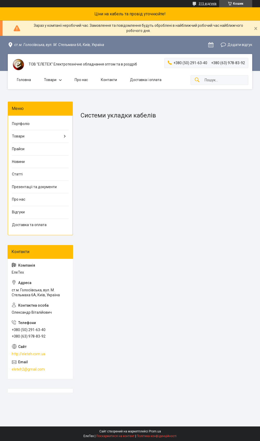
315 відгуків (208, 3)
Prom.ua (155, 431)
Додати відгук (240, 45)
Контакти (109, 80)
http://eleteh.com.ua (28, 354)
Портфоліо (21, 124)
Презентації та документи (34, 187)
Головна (24, 80)
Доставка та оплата (29, 225)
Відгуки (18, 212)
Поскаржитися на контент (115, 436)
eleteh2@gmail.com (28, 369)
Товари (50, 80)
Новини (18, 162)
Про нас (81, 80)
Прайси (18, 149)
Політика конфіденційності (157, 436)
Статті (17, 174)
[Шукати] (197, 80)
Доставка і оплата (145, 80)
